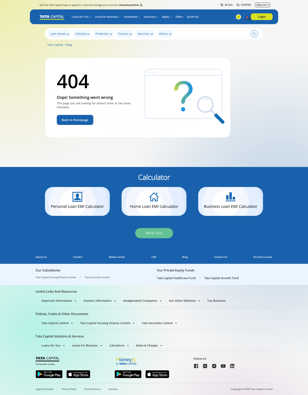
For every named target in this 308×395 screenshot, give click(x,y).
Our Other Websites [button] (182, 300)
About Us (41, 257)
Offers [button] (179, 16)
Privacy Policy (69, 389)
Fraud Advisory (92, 389)
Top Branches (216, 300)
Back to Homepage (76, 120)
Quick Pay (193, 16)
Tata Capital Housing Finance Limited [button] (105, 323)
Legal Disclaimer (45, 389)
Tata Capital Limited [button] (55, 323)
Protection (103, 34)
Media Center (117, 257)
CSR (153, 257)
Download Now (131, 4)
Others (165, 34)
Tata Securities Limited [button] (157, 323)
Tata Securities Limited (97, 277)
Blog (69, 45)
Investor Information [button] (98, 300)
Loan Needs (59, 34)
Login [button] (262, 16)
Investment (131, 16)
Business (145, 34)
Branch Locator (263, 257)
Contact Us (220, 257)
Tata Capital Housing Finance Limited (56, 277)
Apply (165, 16)
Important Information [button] (56, 300)
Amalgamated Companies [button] (140, 300)
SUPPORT (243, 5)
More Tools (154, 233)
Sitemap (112, 389)
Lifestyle (82, 34)
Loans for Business (106, 16)
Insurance (150, 16)
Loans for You (80, 16)
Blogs (227, 5)
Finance (125, 34)
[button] (246, 19)
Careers (77, 257)
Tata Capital (55, 45)
